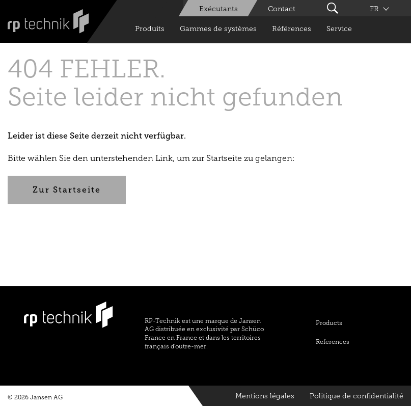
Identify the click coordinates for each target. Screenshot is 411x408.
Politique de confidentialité (356, 396)
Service (339, 28)
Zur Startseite (67, 190)
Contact (281, 9)
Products (329, 323)
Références (291, 28)
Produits (150, 28)
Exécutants (218, 9)
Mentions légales (264, 396)
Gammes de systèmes (218, 28)
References (332, 341)
